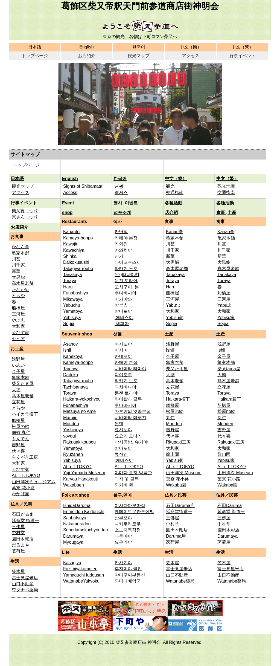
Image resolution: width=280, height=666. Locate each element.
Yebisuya (72, 317)
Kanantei (71, 231)
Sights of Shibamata (82, 186)
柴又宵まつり (25, 211)
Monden (71, 423)
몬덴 (119, 423)
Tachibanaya (75, 387)
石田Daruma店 (180, 505)
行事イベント (242, 55)
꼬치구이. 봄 (127, 287)
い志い (18, 365)
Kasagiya (72, 562)
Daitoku (70, 374)
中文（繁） (242, 47)
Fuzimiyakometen (80, 568)
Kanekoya (73, 356)
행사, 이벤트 (125, 203)
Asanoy (70, 344)
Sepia (68, 323)
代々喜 (18, 451)
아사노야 (123, 344)
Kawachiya (73, 250)
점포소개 (122, 212)
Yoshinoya (73, 429)
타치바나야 (125, 387)
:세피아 (122, 323)
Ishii (67, 350)
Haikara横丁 (178, 399)
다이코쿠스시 (128, 262)
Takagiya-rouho (78, 268)
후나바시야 (125, 293)
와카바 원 (124, 485)
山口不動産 (23, 583)
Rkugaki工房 (178, 442)
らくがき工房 (25, 457)
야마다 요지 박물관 (133, 472)
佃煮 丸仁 (21, 432)
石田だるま (23, 514)
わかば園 (20, 493)
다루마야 (123, 536)
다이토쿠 (123, 374)
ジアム (49, 481)
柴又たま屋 (23, 383)
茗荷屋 (18, 551)
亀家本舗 (20, 253)
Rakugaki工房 (230, 442)
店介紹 (171, 212)
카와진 (121, 244)
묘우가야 (123, 542)
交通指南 (174, 192)
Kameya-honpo (78, 238)
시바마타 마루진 (130, 417)
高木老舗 (174, 380)
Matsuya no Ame (79, 411)
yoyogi (69, 436)
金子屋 (18, 371)
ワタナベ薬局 (25, 589)
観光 (170, 186)
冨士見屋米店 (25, 577)
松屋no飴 (226, 411)
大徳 (16, 389)
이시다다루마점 (130, 505)
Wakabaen (73, 485)
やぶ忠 (18, 320)
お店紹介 (86, 55)
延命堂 (19, 520)
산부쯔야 (123, 518)
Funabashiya (75, 293)
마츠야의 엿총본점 (133, 411)
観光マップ (139, 55)
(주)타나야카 (127, 274)
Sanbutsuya (74, 518)
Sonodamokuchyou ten (85, 530)
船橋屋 (18, 308)
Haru (68, 287)
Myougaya (73, 542)
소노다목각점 (128, 530)
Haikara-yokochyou (82, 399)
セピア (18, 338)
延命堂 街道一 (231, 511)
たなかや (20, 289)
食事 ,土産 (226, 212)
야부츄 (121, 305)
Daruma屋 (176, 536)
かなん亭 (20, 246)
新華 (16, 271)
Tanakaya (72, 274)
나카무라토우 (128, 524)
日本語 (34, 47)
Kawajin (70, 244)
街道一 (32, 520)
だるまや (20, 545)
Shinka (70, 256)
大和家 (18, 326)
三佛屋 (18, 526)
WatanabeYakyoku (81, 581)
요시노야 (123, 429)
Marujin (70, 417)
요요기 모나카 (128, 436)
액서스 (121, 192)
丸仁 (170, 417)
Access (70, 192)
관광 (119, 186)
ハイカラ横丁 (25, 414)
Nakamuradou (77, 524)
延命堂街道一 (179, 511)
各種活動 (173, 203)
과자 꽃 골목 (127, 479)
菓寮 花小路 (23, 487)
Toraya (69, 280)
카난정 (121, 231)
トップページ (35, 55)
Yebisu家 (174, 317)
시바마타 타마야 (130, 368)
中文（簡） (191, 47)
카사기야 (123, 562)
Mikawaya (73, 299)
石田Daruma (229, 505)
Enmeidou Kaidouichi (83, 511)
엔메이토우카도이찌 (134, 511)
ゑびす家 (20, 332)
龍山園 (172, 454)
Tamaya (70, 368)
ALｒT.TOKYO (26, 475)
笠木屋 (18, 571)
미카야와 (123, 299)
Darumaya (73, 536)
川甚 (16, 259)
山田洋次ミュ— (27, 481)
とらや (18, 295)
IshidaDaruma (77, 505)
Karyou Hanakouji (80, 479)
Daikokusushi (76, 262)
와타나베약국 (128, 581)
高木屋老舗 (177, 268)
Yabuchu (71, 305)
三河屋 (18, 314)
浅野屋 (18, 359)
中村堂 (18, 532)
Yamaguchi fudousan (83, 575)
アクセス (190, 55)
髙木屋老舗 (23, 283)
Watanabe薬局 (180, 581)
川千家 (18, 265)
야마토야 (123, 311)
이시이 (121, 350)
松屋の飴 (20, 426)
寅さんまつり (25, 217)
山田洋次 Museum (184, 472)
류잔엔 (121, 454)
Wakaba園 (176, 485)
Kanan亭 (174, 231)
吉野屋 (18, 444)
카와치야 (123, 250)
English (86, 47)
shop (67, 212)
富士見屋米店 (179, 568)
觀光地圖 (226, 186)
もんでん (20, 438)
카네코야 (123, 356)
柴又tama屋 (228, 368)
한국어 (138, 47)
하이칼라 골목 (128, 399)
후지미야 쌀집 (128, 568)
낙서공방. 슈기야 (131, 442)
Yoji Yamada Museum (84, 472)
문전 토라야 (126, 280)
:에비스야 (124, 317)
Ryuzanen (73, 454)
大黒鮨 (18, 277)
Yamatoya (73, 311)
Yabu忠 (173, 305)
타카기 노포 (126, 268)
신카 (119, 256)
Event (68, 203)
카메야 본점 (126, 238)
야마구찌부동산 (130, 575)
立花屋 (18, 401)
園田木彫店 (23, 539)
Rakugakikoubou (79, 442)
